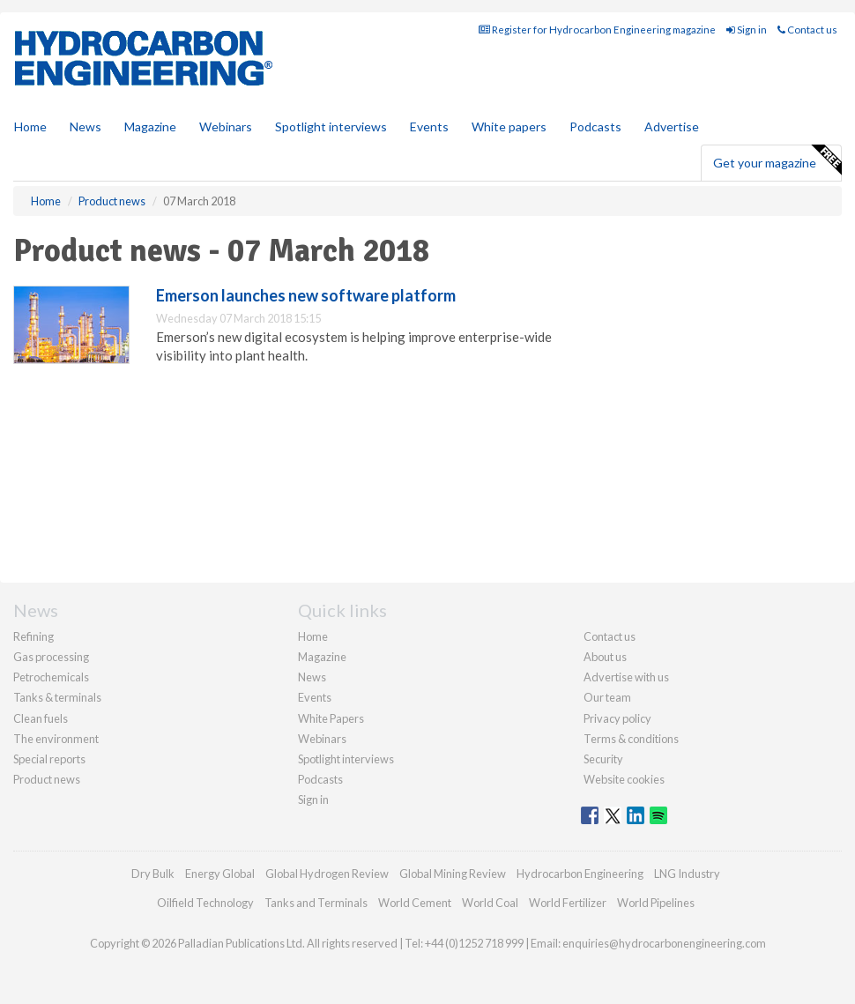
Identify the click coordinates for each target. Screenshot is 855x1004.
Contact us (807, 29)
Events (429, 126)
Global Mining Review (452, 873)
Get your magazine (777, 160)
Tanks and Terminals (316, 903)
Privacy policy (617, 718)
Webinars (225, 126)
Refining (33, 636)
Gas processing (51, 657)
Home (30, 126)
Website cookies (624, 779)
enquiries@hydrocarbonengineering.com (664, 943)
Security (603, 759)
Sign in (746, 29)
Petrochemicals (51, 677)
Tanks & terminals (57, 697)
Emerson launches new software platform (306, 295)
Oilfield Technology (205, 903)
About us (605, 657)
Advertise (671, 126)
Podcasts (595, 126)
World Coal (490, 903)
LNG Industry (687, 873)
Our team (607, 697)
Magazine (150, 126)
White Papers (331, 718)
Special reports (49, 759)
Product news (46, 779)
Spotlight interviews (331, 126)
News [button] (85, 126)
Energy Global (220, 873)
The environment (56, 739)
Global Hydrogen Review (327, 873)
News (312, 677)
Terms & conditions (631, 739)
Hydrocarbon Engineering (580, 873)
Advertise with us (626, 677)
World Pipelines (656, 903)
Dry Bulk (153, 873)
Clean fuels (40, 718)
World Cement (414, 903)
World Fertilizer (567, 903)
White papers (509, 126)
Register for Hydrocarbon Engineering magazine (597, 29)
